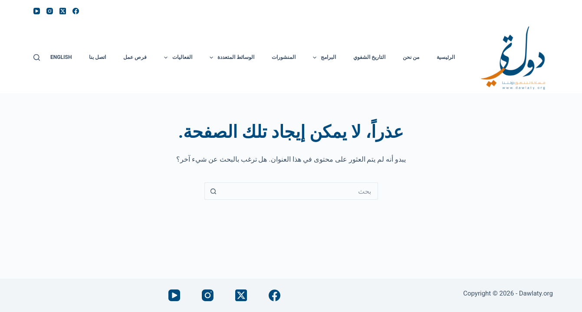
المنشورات (284, 57)
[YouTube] (36, 11)
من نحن (411, 57)
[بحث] (36, 57)
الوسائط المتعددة (230, 57)
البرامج (322, 57)
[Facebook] (75, 11)
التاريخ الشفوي (369, 57)
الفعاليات (176, 57)
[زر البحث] (213, 191)
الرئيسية (446, 57)
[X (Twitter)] (62, 11)
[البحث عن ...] (300, 191)
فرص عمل (135, 57)
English (61, 57)
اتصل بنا (97, 57)
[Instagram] (49, 11)
